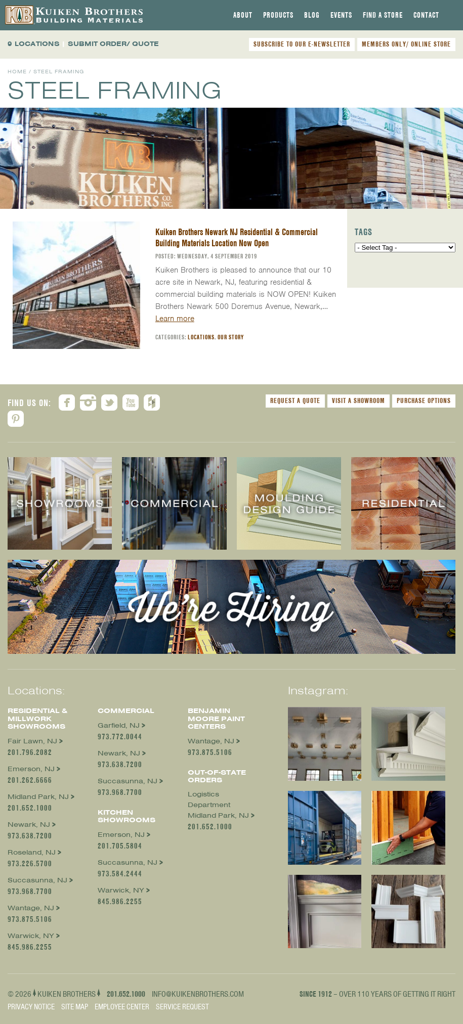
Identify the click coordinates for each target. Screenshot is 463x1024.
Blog (312, 15)
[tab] (243, 15)
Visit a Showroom (358, 400)
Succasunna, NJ (37, 880)
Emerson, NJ (31, 769)
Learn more (174, 319)
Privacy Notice (31, 1007)
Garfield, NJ (119, 725)
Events (341, 15)
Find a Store (383, 15)
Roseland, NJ (32, 852)
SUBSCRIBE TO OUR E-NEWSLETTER (302, 44)
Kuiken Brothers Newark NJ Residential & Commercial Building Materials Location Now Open (236, 237)
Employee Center (122, 1007)
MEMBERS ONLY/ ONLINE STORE (406, 44)
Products (278, 15)
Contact (426, 15)
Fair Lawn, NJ (32, 741)
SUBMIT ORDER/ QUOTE (113, 43)
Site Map (74, 1007)
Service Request (182, 1007)
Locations (201, 337)
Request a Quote (295, 400)
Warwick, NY (31, 935)
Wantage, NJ (31, 908)
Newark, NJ (29, 824)
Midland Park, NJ (38, 796)
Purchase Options (424, 400)
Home (17, 71)
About (242, 15)
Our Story (231, 337)
